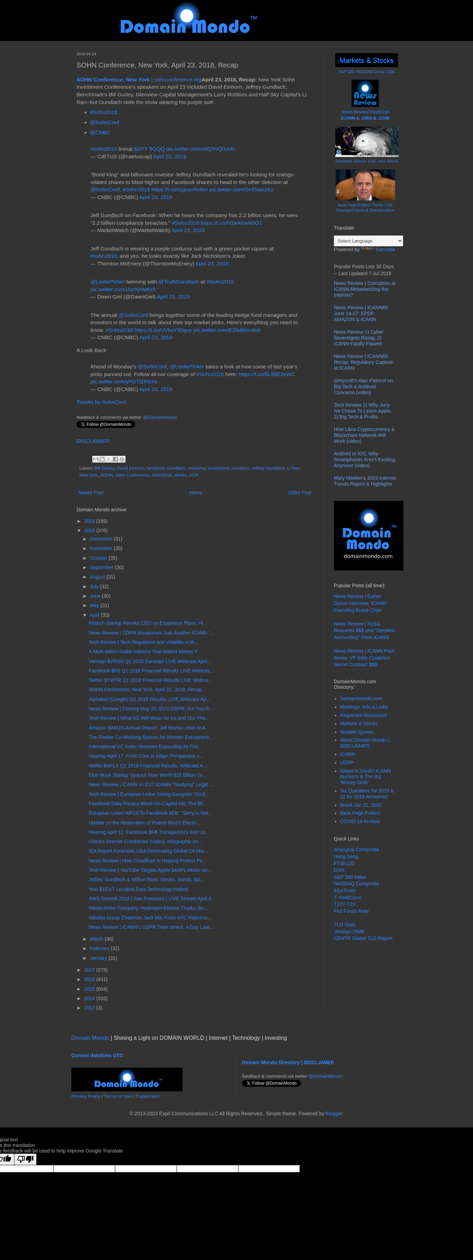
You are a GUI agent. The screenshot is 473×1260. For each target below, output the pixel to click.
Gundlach (176, 468)
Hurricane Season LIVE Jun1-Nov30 (367, 161)
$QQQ (157, 149)
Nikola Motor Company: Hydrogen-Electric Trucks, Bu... (148, 908)
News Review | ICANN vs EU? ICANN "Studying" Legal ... (151, 784)
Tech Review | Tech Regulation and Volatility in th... (143, 642)
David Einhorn (130, 468)
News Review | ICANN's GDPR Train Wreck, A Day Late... (151, 927)
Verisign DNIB (349, 931)
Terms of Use (117, 1096)
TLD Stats (344, 924)
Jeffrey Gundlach (267, 468)
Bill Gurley (104, 468)
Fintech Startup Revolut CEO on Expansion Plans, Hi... (148, 623)
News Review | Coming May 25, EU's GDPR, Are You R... (151, 708)
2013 (90, 1008)
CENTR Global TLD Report (363, 938)
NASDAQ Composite (356, 883)
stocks (180, 475)
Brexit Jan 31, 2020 (361, 805)
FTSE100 (344, 863)
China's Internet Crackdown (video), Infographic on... (145, 841)
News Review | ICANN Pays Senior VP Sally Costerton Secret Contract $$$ (364, 657)
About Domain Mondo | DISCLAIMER (365, 743)
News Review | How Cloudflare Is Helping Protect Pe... (148, 860)
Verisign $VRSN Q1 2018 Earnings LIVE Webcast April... (150, 661)
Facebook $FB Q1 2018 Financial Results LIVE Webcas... (151, 670)
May (95, 605)
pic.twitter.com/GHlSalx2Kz (241, 189)
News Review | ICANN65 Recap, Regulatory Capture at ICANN (363, 362)
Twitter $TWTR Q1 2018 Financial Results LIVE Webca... (150, 680)
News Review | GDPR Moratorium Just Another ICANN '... (151, 633)
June (96, 596)
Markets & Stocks (359, 723)
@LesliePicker (107, 282)
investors (240, 468)
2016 (90, 979)
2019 (90, 521)
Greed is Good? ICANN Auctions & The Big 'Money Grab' (365, 776)
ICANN (347, 754)
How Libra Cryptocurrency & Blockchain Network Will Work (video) (364, 435)
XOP (194, 475)
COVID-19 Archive (360, 821)
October (99, 558)
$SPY (141, 149)
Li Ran (293, 468)
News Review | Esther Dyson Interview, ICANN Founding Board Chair (360, 603)
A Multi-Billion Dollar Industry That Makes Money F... (145, 651)
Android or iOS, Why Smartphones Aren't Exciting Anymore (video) (364, 459)
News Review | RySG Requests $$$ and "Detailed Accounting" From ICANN (364, 630)
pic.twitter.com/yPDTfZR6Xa (123, 381)
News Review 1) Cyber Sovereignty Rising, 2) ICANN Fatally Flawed (358, 337)
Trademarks (147, 1096)
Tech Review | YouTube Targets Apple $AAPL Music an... (150, 870)
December (101, 539)
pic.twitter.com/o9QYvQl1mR (200, 149)
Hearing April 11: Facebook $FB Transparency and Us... (149, 832)
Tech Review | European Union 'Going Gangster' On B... (149, 794)
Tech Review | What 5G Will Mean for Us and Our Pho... (149, 718)
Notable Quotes (357, 732)
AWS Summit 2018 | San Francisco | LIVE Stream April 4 (150, 898)
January (99, 958)
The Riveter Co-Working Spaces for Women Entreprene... (151, 737)
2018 (90, 530)
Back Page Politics (360, 813)
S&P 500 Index (350, 877)
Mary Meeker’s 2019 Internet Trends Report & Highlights (365, 481)
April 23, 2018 (169, 156)
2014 (90, 998)
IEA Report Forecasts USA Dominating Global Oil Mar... (148, 851)
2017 (90, 970)
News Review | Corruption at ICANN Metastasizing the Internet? (364, 289)
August (98, 577)
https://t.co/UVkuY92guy (163, 330)
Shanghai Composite (356, 849)
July (95, 586)
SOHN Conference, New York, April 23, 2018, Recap (145, 689)
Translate (378, 249)
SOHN (106, 475)
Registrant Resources (363, 715)
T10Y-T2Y (345, 904)
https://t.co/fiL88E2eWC (267, 374)
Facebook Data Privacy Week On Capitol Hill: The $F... (148, 803)
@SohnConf (104, 122)
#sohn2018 (103, 149)
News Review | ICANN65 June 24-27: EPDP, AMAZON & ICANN (361, 313)
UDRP (347, 762)
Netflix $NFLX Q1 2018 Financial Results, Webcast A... (148, 765)
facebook (156, 468)
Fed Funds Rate (351, 911)
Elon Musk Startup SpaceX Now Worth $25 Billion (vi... (148, 775)
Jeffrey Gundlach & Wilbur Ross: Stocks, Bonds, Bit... (146, 879)
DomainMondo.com (361, 698)
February (100, 948)
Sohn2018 (162, 475)
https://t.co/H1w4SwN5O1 (231, 223)
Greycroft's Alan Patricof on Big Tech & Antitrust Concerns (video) (363, 386)
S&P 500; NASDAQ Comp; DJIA (367, 72)
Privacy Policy (85, 1096)
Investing (197, 468)
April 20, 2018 (155, 389)
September (102, 567)
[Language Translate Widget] (368, 241)
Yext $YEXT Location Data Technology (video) (138, 889)
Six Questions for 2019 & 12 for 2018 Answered (367, 793)
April (95, 615)
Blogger (334, 1113)
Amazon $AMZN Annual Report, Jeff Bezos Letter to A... (149, 728)
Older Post (299, 492)
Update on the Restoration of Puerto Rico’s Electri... (144, 823)
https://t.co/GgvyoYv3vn (180, 189)
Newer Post (90, 492)
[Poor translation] (25, 1159)
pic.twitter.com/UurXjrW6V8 (122, 289)
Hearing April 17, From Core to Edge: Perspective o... (146, 756)
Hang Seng (346, 856)
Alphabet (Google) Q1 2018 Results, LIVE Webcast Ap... (149, 699)
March (97, 939)
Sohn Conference (132, 475)
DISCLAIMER (93, 441)
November (101, 548)
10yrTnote (345, 890)
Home (195, 492)
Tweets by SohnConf (101, 402)
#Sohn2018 (104, 112)
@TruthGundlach (178, 282)
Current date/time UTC (97, 1055)
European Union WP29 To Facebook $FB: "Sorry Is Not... (150, 813)
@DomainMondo (160, 417)
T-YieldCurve (348, 897)
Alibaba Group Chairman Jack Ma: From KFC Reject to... (150, 917)
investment (218, 468)
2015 (90, 989)
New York (88, 475)
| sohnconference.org (139, 79)
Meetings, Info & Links (364, 707)
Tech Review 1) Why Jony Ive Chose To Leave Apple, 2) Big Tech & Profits (363, 411)
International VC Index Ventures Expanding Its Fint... (145, 746)
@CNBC (100, 132)
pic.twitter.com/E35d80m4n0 (226, 330)
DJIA (339, 870)
